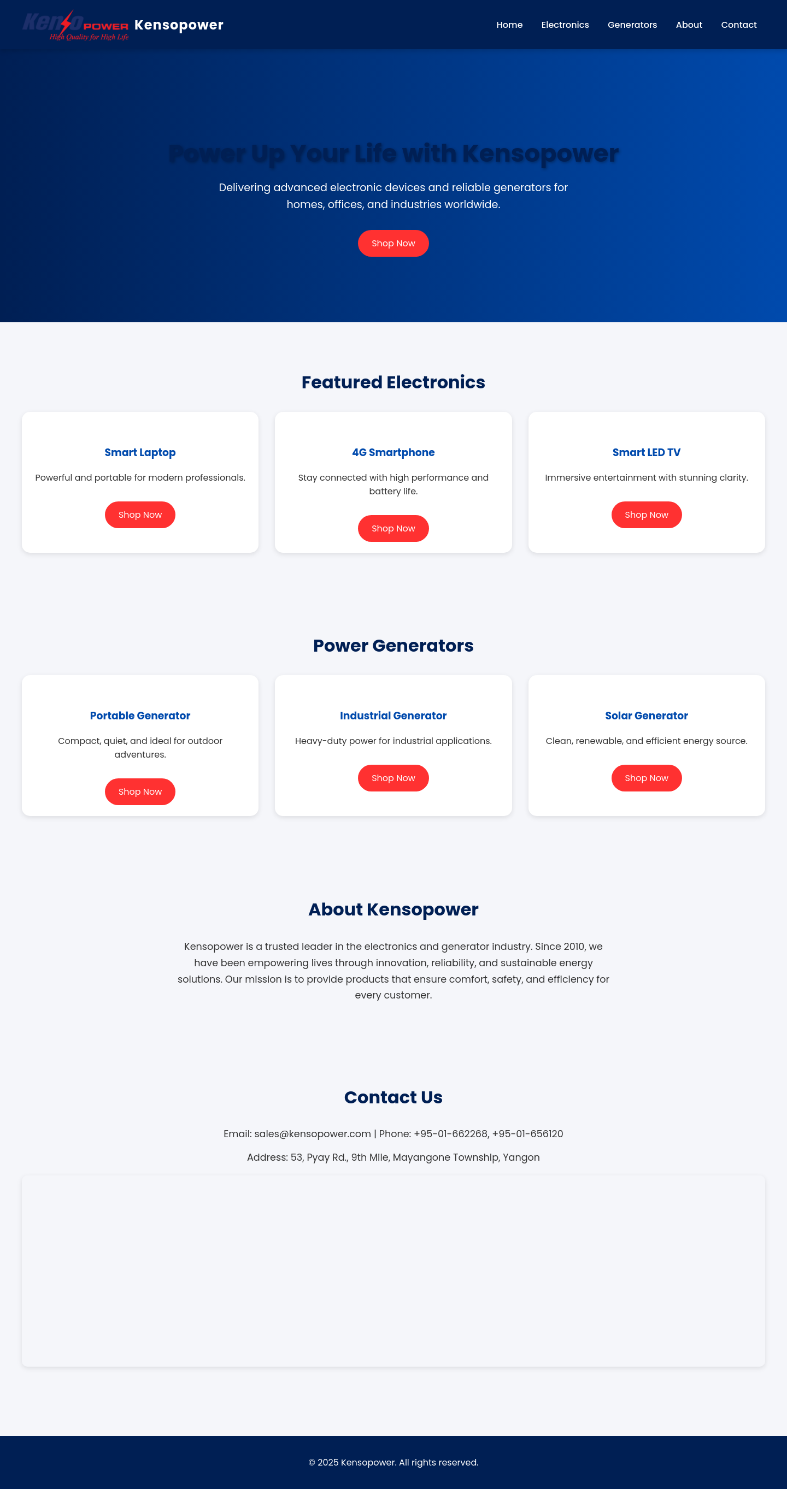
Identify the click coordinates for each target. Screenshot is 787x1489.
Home (510, 25)
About (689, 25)
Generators (632, 25)
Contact (739, 25)
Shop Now (393, 243)
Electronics (565, 25)
